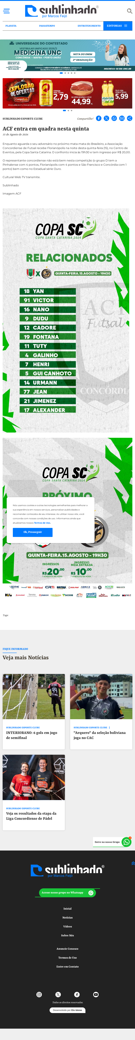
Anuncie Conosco (67, 949)
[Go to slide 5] (74, 73)
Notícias (67, 917)
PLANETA (10, 26)
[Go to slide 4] (71, 73)
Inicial (67, 908)
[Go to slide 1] (61, 73)
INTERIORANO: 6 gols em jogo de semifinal (31, 735)
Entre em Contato (67, 966)
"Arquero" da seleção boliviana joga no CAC (100, 735)
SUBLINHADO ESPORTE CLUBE (23, 118)
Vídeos (67, 926)
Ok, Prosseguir (33, 532)
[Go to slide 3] (68, 73)
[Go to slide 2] (65, 73)
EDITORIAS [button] (114, 25)
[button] (67, 892)
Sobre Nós (67, 935)
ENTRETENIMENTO (89, 26)
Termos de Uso (67, 957)
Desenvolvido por (67, 1010)
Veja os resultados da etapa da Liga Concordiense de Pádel (31, 816)
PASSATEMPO (47, 26)
